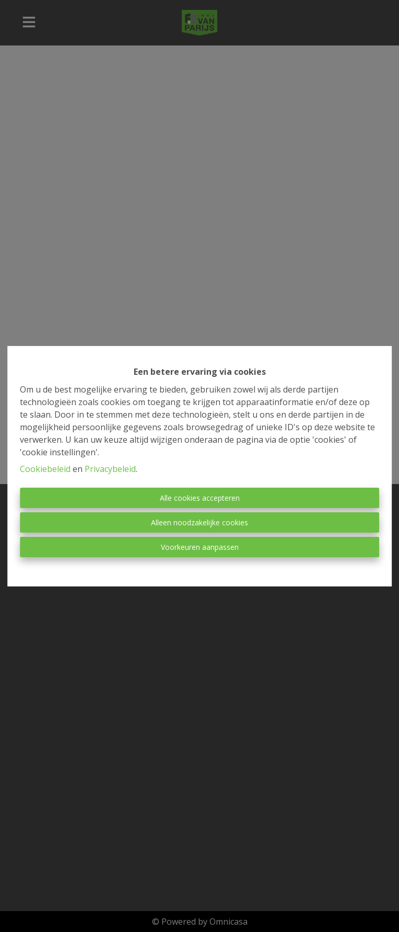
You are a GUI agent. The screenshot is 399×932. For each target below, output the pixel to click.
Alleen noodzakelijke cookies (199, 522)
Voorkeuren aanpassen (200, 547)
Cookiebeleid (45, 469)
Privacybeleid (110, 469)
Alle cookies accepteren (200, 498)
